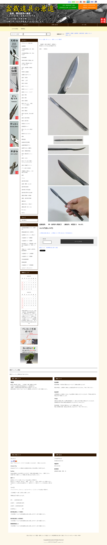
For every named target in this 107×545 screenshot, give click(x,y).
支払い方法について (31, 535)
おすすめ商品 (14, 28)
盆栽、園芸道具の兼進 (20, 13)
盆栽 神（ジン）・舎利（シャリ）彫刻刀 (52, 39)
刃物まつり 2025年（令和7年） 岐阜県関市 (29, 250)
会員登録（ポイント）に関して (28, 234)
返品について (42, 247)
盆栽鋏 (72, 33)
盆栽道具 (68, 33)
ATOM (79, 535)
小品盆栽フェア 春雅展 (27, 240)
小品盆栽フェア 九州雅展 (27, 253)
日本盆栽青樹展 (25, 259)
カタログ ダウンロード (27, 268)
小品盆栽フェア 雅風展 (27, 237)
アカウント (24, 25)
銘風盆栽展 (24, 262)
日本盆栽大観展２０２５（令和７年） (29, 228)
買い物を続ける (69, 233)
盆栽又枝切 (81, 33)
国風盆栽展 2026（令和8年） (28, 232)
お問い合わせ (53, 25)
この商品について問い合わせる (58, 233)
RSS (76, 535)
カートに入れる (77, 241)
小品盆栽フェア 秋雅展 (27, 256)
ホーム (40, 39)
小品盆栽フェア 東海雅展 (27, 265)
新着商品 (22, 28)
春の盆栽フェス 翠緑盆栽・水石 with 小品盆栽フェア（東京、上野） (29, 245)
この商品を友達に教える (44, 233)
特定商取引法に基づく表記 (52, 247)
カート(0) (82, 25)
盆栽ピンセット (88, 33)
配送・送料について (40, 535)
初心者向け (24, 220)
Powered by (53, 542)
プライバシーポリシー (69, 535)
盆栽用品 (76, 33)
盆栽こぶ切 (68, 35)
